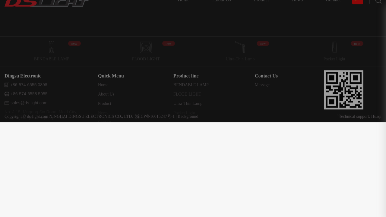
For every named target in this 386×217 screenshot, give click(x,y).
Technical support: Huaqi (360, 117)
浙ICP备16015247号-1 (155, 117)
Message (262, 104)
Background (188, 117)
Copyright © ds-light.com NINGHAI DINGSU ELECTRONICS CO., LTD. (69, 117)
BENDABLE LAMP (191, 104)
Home (103, 104)
